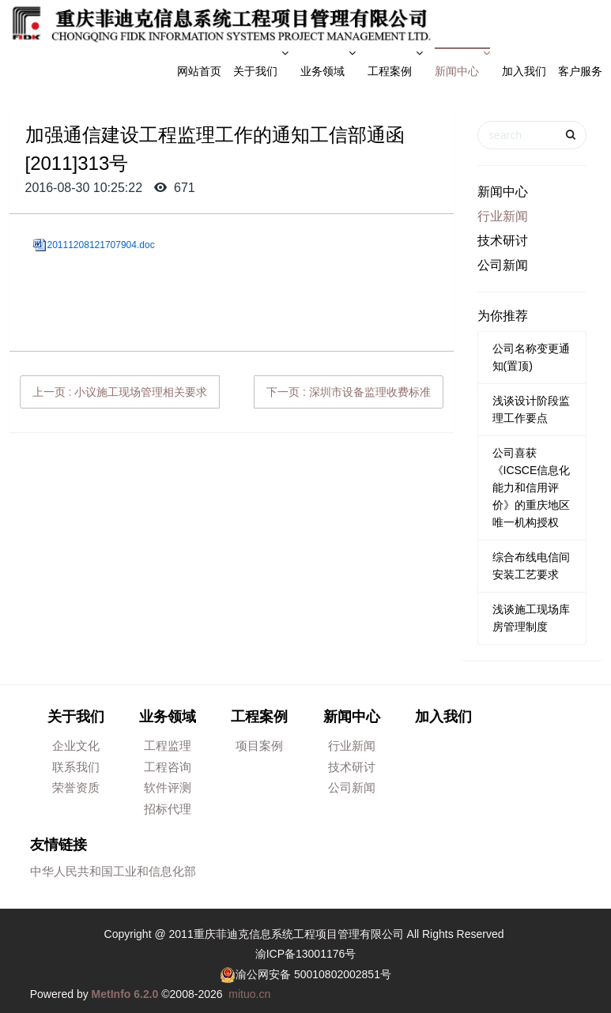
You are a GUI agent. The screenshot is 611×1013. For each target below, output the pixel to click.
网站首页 (199, 71)
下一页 (348, 392)
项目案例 (259, 745)
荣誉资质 (76, 787)
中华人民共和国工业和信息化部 (113, 871)
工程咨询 (167, 767)
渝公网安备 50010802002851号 (313, 974)
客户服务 (580, 71)
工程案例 (395, 62)
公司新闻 (502, 265)
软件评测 (167, 787)
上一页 (120, 392)
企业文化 (76, 745)
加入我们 (524, 71)
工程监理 (167, 745)
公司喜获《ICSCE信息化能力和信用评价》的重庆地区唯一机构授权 (531, 487)
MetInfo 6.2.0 (125, 994)
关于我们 (261, 62)
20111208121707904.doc (101, 244)
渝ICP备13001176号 (305, 953)
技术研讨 (502, 240)
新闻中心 (462, 62)
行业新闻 (502, 216)
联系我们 (76, 767)
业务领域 (328, 62)
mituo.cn (249, 994)
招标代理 (167, 808)
